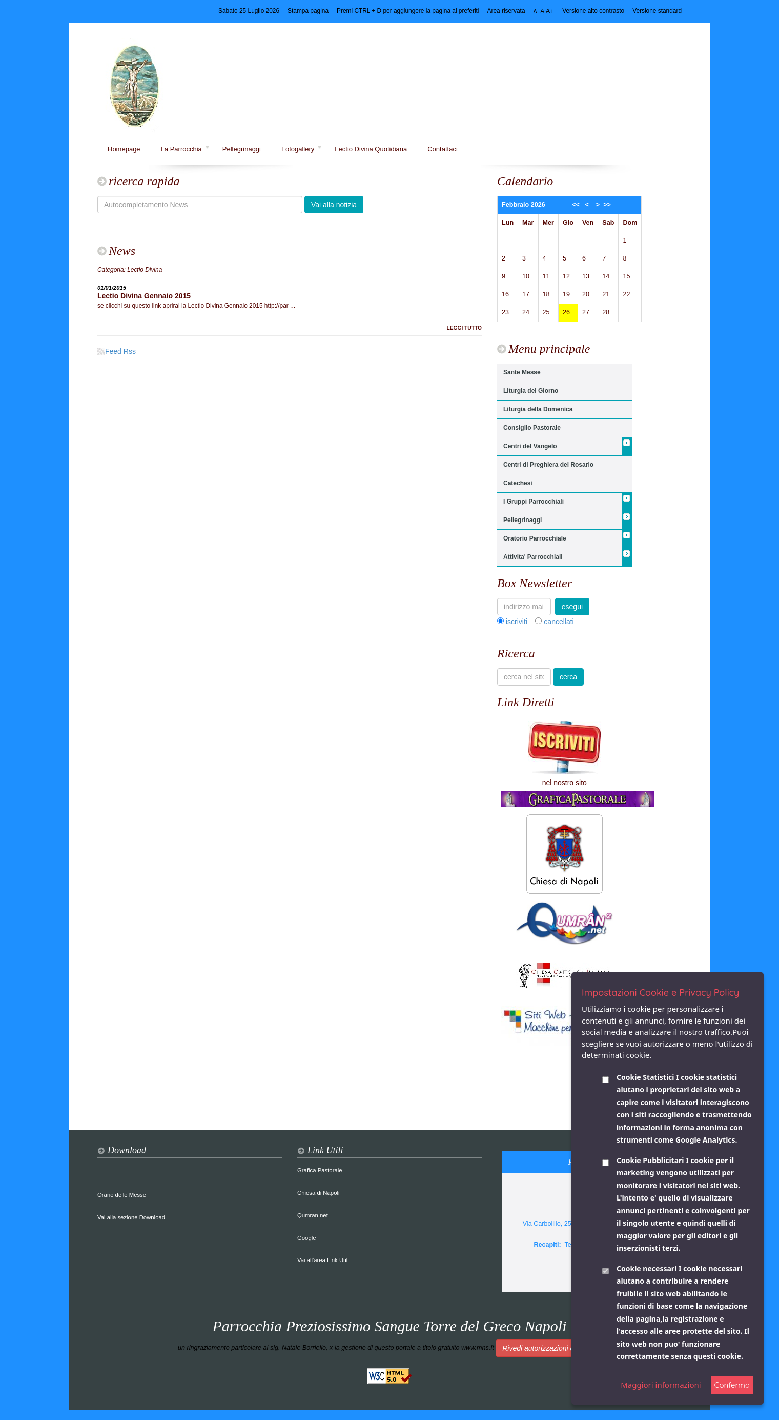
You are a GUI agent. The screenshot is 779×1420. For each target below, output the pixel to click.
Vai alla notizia (334, 205)
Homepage (124, 149)
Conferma (732, 1385)
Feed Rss (116, 351)
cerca (568, 677)
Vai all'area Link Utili (323, 1260)
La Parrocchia (185, 149)
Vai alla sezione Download (131, 1217)
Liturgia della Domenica (537, 409)
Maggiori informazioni (661, 1384)
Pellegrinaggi (241, 149)
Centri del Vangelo (530, 446)
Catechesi (517, 483)
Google (306, 1238)
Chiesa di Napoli (318, 1193)
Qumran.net (312, 1215)
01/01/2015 (111, 288)
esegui (572, 607)
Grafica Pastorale (319, 1170)
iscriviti (516, 621)
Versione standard (657, 10)
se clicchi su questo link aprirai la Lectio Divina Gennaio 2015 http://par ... (196, 305)
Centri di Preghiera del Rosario (548, 464)
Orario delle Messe (121, 1195)
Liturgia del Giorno (530, 390)
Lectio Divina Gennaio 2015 (144, 296)
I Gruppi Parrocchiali (533, 501)
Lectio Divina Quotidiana (371, 149)
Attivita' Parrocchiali (533, 557)
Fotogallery (301, 149)
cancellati (558, 621)
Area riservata (506, 10)
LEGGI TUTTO (464, 328)
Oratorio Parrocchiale (534, 538)
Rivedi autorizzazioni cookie (546, 1348)
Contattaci (442, 149)
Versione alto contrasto (593, 10)
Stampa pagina (308, 10)
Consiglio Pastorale (532, 427)
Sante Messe (522, 372)
